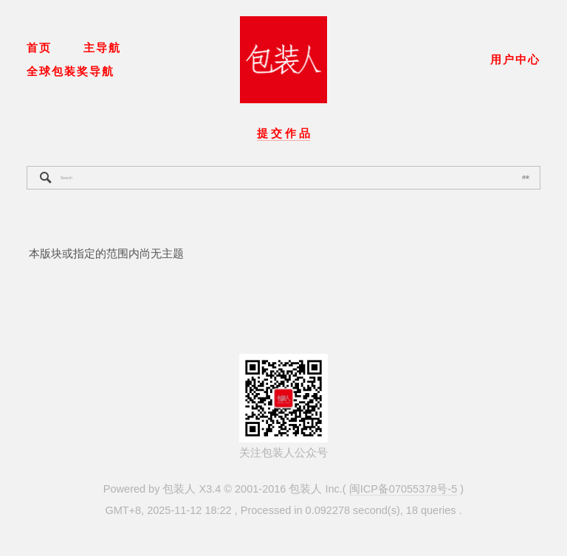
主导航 (102, 48)
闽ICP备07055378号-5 (403, 489)
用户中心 (515, 60)
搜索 (525, 177)
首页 (39, 48)
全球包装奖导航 (70, 71)
